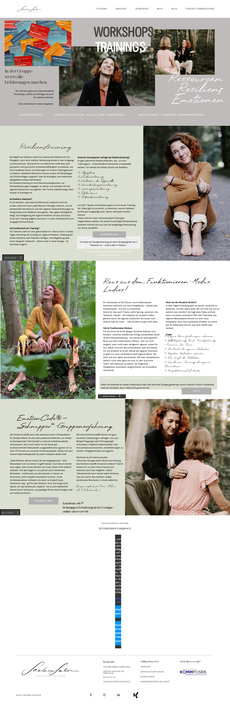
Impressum (145, 667)
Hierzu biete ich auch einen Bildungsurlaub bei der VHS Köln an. (133, 378)
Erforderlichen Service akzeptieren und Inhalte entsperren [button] (118, 632)
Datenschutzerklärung (152, 672)
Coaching (101, 9)
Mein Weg (121, 9)
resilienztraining (31, 114)
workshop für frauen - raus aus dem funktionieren (90, 114)
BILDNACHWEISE (147, 677)
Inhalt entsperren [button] (118, 611)
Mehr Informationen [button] (118, 600)
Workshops (142, 9)
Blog (174, 9)
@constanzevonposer (115, 528)
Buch (160, 9)
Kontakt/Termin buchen (200, 9)
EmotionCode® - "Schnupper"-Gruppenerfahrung (171, 114)
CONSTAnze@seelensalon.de (116, 667)
